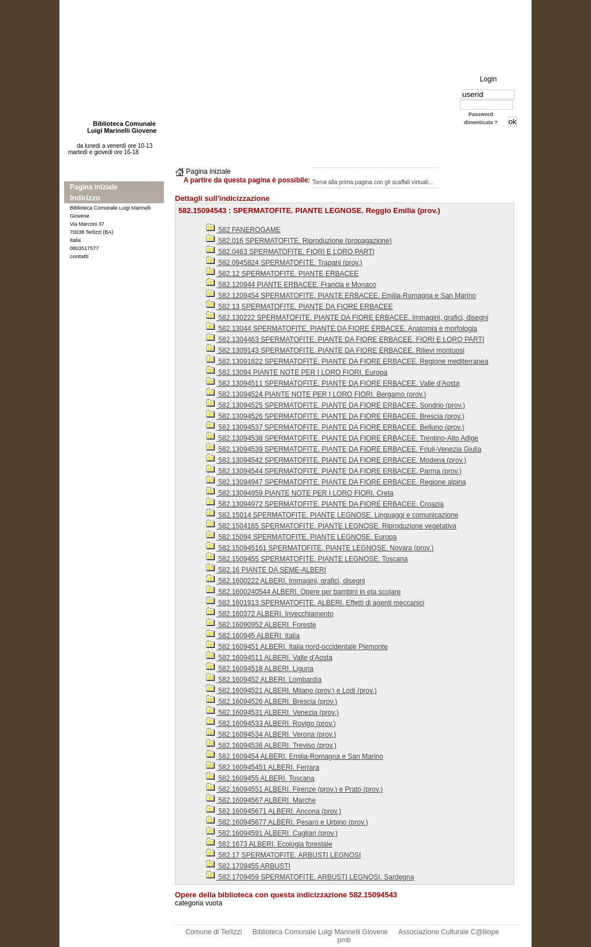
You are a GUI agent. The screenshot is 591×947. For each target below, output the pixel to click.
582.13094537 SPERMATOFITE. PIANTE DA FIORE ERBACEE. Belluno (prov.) (335, 427)
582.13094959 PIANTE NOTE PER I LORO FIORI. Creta (300, 493)
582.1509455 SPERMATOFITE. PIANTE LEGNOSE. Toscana (306, 559)
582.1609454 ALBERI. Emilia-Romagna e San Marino (294, 756)
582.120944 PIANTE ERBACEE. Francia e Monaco (291, 285)
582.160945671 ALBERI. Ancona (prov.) (273, 811)
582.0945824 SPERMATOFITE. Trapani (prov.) (284, 263)
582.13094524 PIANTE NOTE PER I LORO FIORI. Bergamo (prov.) (316, 394)
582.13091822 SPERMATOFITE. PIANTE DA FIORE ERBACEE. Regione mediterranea (347, 361)
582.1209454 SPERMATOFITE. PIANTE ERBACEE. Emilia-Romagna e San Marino (341, 296)
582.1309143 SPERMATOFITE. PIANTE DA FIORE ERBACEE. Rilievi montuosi (335, 350)
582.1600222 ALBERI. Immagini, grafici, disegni (285, 581)
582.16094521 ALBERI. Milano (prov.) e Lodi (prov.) (291, 691)
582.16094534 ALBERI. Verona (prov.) (271, 734)
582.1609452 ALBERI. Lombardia (263, 680)
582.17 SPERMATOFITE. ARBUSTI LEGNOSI (283, 855)
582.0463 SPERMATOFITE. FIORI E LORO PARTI (290, 252)
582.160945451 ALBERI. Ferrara (262, 767)
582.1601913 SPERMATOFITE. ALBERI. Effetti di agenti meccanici (315, 603)
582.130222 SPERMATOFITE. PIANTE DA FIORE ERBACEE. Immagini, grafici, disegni (347, 318)
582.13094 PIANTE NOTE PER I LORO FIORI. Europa (296, 372)
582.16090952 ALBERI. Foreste (261, 625)
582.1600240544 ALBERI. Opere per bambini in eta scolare (303, 592)
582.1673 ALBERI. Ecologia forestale (269, 844)
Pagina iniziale (94, 187)
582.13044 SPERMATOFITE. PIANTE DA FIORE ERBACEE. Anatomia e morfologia (341, 329)
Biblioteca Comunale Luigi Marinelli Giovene (320, 932)
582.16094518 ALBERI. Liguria (259, 669)
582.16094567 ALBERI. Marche (261, 800)
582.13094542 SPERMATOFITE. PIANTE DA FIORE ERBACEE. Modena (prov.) (336, 460)
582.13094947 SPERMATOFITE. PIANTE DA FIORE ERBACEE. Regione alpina (336, 482)
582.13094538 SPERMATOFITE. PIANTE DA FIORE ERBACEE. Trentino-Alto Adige (342, 438)
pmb (343, 940)
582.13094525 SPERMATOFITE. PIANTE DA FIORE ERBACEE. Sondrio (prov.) (335, 405)
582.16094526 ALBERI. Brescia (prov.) (271, 702)
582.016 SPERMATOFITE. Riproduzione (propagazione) (299, 241)
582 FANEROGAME (243, 230)
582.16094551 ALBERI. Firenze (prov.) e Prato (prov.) (294, 789)
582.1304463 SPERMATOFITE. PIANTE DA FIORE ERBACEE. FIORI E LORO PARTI (345, 339)
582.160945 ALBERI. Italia (253, 636)
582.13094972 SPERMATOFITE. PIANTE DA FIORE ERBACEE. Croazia (325, 504)
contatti (79, 256)
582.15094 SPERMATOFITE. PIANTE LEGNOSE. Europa (301, 537)
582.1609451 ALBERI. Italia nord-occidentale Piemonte (297, 647)
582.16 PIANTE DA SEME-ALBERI (266, 570)
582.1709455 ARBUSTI (248, 866)
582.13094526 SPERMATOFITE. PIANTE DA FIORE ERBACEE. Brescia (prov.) (335, 416)
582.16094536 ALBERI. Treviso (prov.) (271, 745)
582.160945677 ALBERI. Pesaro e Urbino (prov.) (287, 822)
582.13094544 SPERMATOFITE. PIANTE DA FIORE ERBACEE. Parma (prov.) (334, 471)
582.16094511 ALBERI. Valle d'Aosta (269, 658)
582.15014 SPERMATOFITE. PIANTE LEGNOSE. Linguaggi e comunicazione (332, 515)
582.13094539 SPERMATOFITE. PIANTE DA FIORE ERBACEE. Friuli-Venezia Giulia (343, 449)
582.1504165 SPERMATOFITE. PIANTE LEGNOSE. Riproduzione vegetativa (331, 526)
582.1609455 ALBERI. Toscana (260, 778)
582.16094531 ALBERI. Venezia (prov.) (272, 713)
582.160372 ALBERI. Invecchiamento (270, 614)
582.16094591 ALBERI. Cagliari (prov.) (272, 833)
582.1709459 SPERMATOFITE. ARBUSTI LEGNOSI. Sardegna (310, 877)
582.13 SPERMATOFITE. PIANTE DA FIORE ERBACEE (299, 307)
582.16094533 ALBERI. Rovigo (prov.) (271, 723)
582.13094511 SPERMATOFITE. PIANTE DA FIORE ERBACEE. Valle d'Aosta (332, 383)
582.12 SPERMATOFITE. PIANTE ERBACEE (282, 274)
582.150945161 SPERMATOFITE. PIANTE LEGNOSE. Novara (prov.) (319, 548)
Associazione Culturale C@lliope (448, 932)
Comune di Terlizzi (213, 932)
